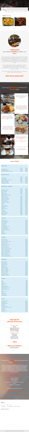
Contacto (25, 11)
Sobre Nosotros (7, 11)
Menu (19, 11)
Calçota (22, 11)
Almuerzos (12, 11)
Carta (16, 11)
